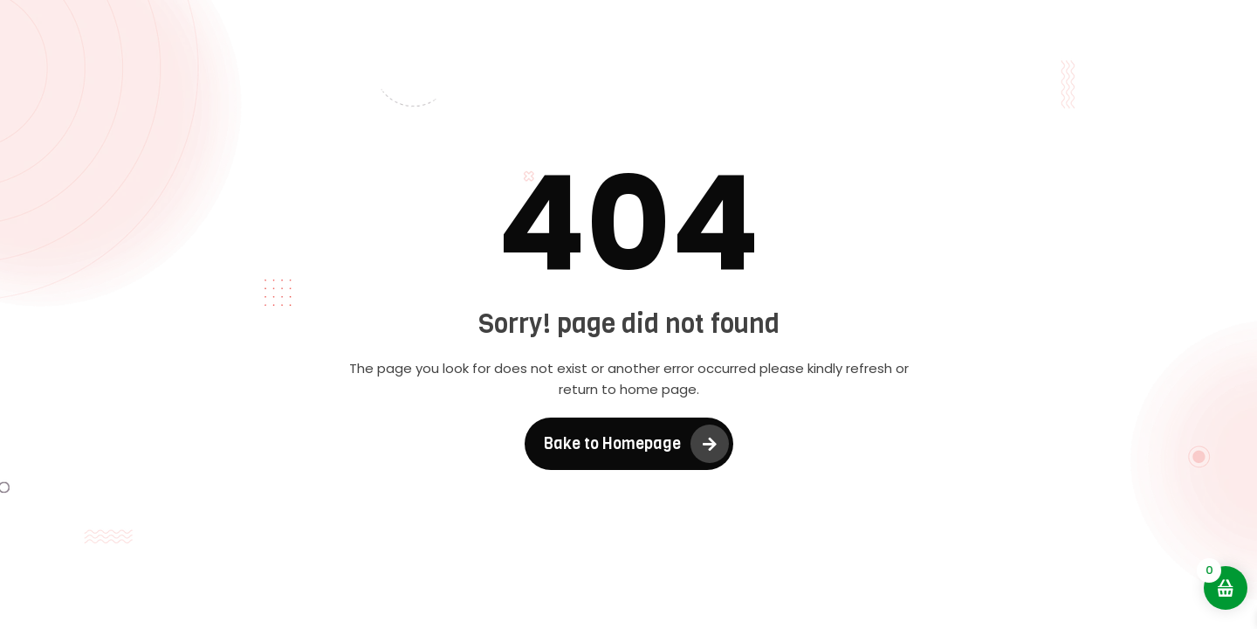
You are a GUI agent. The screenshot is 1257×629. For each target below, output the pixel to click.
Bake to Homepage (612, 443)
